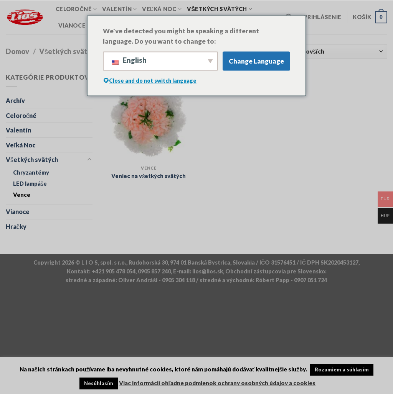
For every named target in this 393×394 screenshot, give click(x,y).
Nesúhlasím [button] (98, 383)
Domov (17, 51)
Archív (15, 100)
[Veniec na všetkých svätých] (148, 117)
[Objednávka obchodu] (319, 51)
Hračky (16, 226)
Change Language (256, 61)
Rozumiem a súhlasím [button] (342, 369)
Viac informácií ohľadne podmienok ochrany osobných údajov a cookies (217, 382)
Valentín (119, 9)
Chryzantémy (31, 172)
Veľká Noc (162, 9)
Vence (21, 194)
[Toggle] (89, 159)
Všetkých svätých (219, 9)
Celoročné (76, 9)
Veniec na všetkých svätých (148, 176)
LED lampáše (30, 183)
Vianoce (74, 25)
